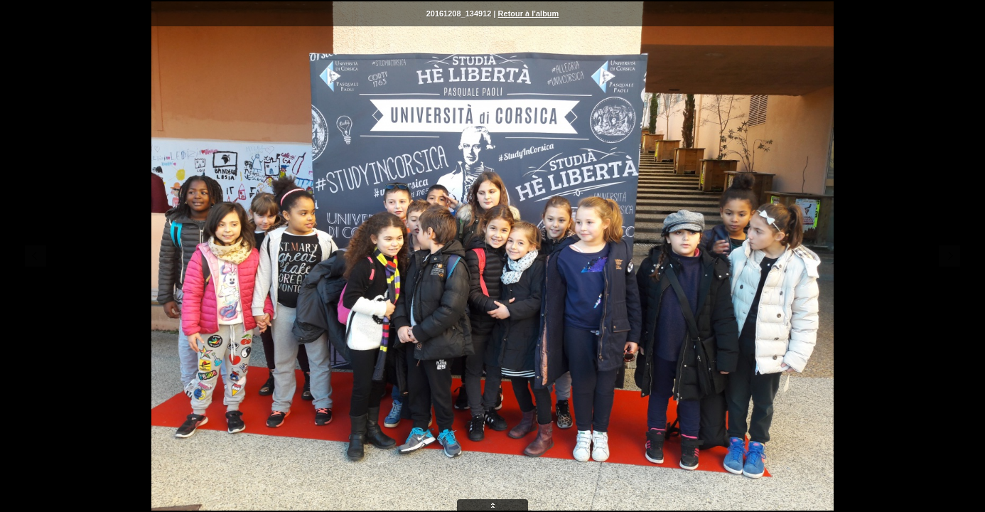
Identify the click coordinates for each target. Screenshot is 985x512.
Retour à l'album (528, 13)
